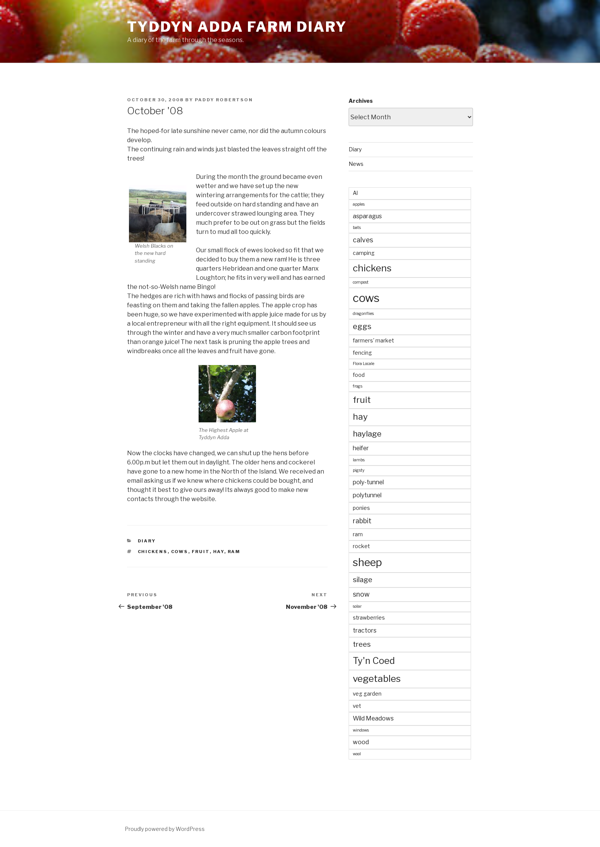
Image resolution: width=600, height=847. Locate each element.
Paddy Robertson (224, 99)
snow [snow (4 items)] (361, 594)
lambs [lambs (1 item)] (359, 460)
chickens (153, 551)
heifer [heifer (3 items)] (361, 448)
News (356, 164)
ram (234, 551)
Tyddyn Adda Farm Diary (237, 26)
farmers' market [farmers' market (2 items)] (373, 341)
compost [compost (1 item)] (360, 282)
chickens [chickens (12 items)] (372, 268)
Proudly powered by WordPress (165, 829)
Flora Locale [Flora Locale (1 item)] (363, 363)
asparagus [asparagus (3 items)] (367, 216)
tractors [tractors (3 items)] (365, 630)
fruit (201, 551)
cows (179, 551)
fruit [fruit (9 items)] (362, 399)
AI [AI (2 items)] (355, 193)
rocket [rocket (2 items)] (361, 546)
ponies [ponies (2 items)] (361, 508)
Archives (361, 100)
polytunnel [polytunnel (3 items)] (367, 495)
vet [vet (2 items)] (357, 706)
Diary (147, 541)
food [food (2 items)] (359, 375)
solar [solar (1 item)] (357, 606)
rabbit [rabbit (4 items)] (362, 521)
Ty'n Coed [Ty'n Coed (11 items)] (374, 660)
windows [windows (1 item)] (361, 730)
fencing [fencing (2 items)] (362, 353)
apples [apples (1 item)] (359, 204)
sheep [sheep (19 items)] (367, 562)
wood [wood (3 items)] (361, 742)
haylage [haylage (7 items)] (367, 433)
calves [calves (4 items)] (363, 240)
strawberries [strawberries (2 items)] (369, 618)
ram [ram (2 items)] (358, 534)
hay (218, 551)
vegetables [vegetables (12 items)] (377, 678)
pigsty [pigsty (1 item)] (359, 470)
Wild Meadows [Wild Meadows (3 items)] (373, 718)
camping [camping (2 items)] (364, 253)
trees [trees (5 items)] (362, 644)
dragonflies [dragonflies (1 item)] (363, 313)
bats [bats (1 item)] (357, 227)
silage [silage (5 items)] (362, 579)
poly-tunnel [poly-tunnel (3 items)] (368, 482)
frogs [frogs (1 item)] (357, 386)
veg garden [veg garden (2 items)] (367, 694)
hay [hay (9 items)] (360, 416)
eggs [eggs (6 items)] (362, 326)
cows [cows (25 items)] (366, 298)
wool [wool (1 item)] (357, 753)
